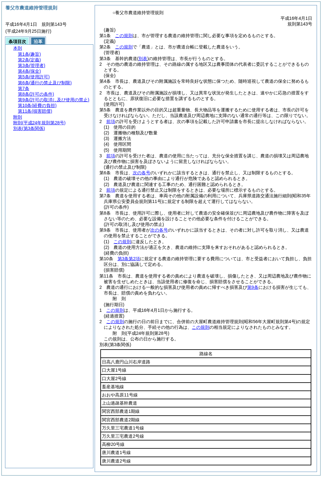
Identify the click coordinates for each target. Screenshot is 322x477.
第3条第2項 (129, 258)
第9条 (252, 287)
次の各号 (141, 172)
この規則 (124, 35)
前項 (110, 121)
